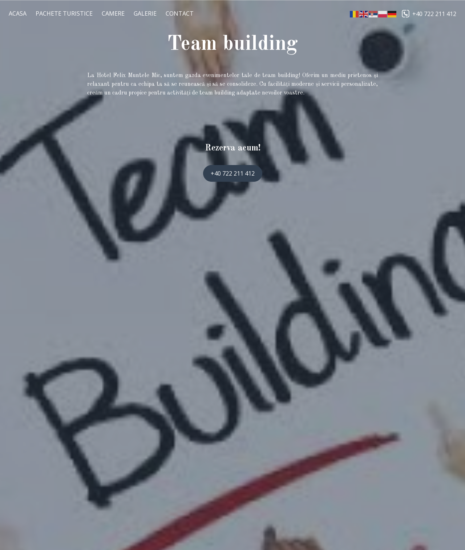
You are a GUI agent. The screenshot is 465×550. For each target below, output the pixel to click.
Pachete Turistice (64, 13)
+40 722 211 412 (434, 14)
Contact (180, 13)
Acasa (18, 13)
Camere (113, 13)
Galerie (145, 13)
